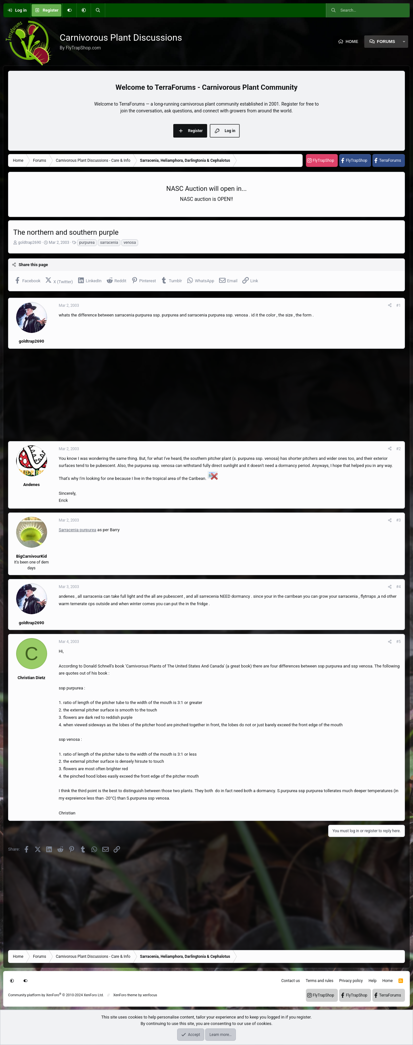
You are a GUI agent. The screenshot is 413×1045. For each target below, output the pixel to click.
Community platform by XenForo (56, 995)
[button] (83, 10)
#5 (398, 641)
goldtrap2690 (29, 242)
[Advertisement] (201, 395)
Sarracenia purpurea (77, 529)
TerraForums (390, 160)
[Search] (98, 10)
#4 (398, 587)
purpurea (87, 242)
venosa (130, 242)
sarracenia (109, 242)
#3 (398, 520)
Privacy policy (351, 980)
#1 (398, 305)
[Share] (390, 305)
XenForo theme (125, 995)
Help (372, 980)
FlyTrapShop (323, 160)
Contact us (290, 980)
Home (352, 41)
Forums (386, 41)
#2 (398, 449)
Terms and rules (319, 980)
